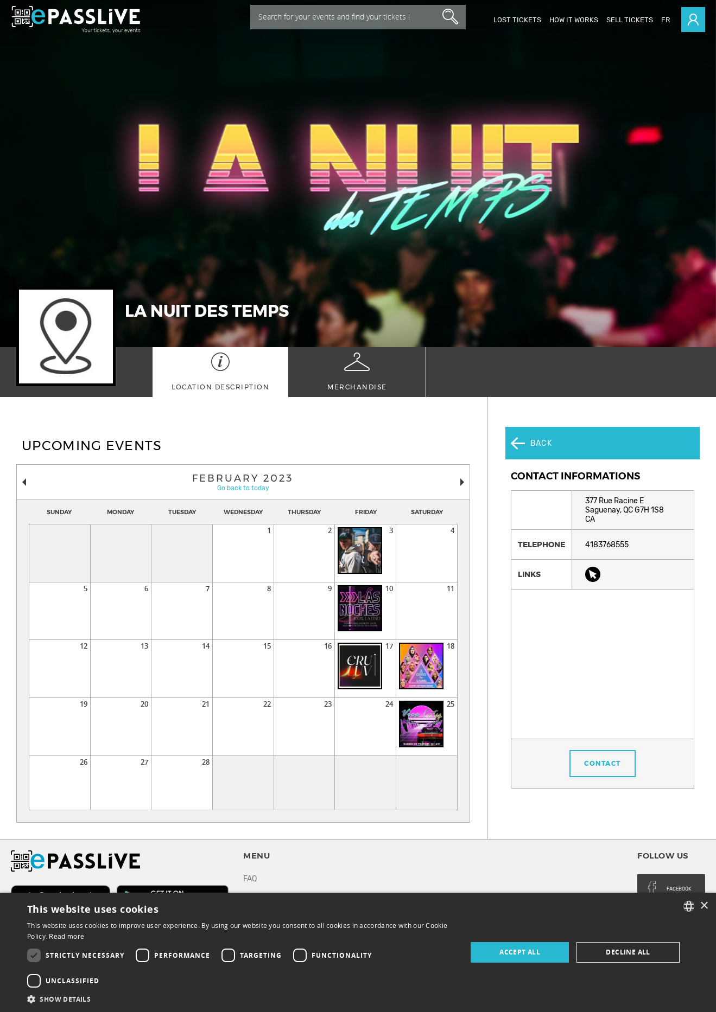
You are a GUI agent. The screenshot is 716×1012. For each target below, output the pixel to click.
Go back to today (243, 488)
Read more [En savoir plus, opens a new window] (66, 936)
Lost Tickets (517, 20)
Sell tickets (629, 20)
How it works (573, 20)
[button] (240, 999)
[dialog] (358, 952)
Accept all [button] (519, 952)
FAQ (250, 878)
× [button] (704, 906)
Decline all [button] (628, 952)
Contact (602, 731)
